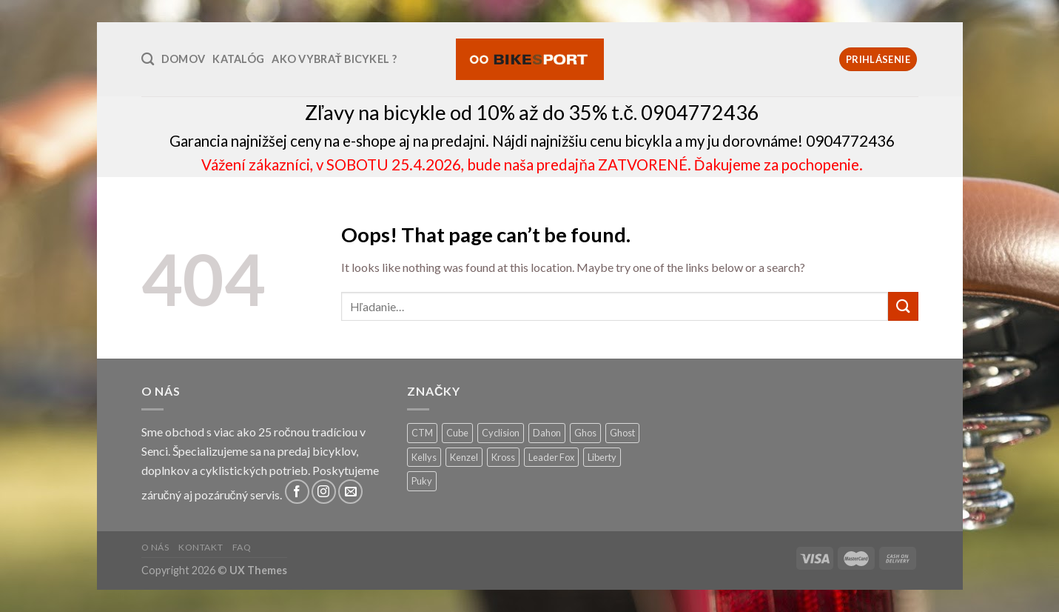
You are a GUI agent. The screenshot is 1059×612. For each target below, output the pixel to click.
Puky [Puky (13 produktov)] (421, 481)
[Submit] (903, 306)
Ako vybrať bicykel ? (334, 59)
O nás (155, 547)
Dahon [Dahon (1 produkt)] (547, 433)
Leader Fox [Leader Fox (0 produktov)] (551, 457)
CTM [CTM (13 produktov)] (422, 433)
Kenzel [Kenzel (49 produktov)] (464, 457)
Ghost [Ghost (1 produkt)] (622, 433)
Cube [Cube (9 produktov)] (457, 433)
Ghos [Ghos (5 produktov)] (585, 433)
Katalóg (238, 59)
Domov (183, 59)
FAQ (242, 547)
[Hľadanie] (147, 59)
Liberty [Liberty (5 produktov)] (602, 457)
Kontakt (200, 547)
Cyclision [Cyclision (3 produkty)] (501, 433)
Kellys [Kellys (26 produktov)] (424, 457)
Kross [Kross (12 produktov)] (503, 457)
